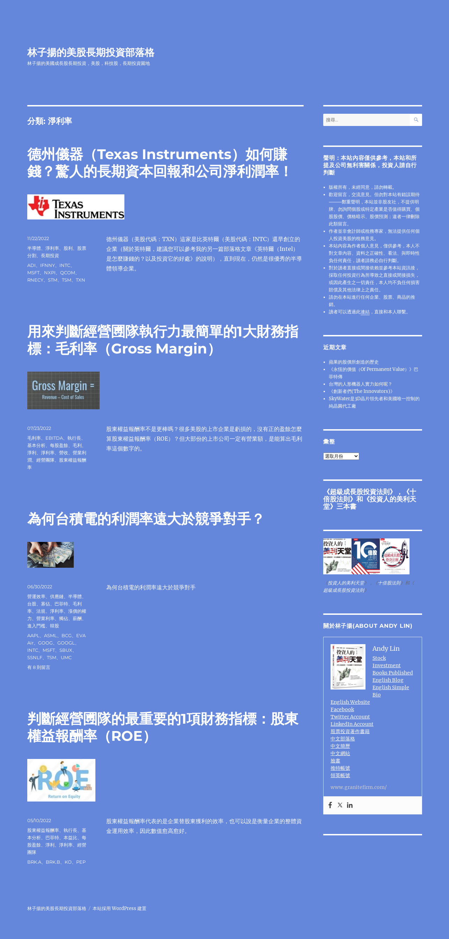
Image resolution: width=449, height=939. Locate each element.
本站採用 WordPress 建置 (119, 908)
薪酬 (77, 618)
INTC (64, 265)
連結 (365, 312)
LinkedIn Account (352, 724)
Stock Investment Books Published (392, 665)
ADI (31, 265)
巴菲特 (61, 603)
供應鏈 (57, 596)
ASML (50, 635)
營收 (63, 452)
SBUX (65, 650)
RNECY (35, 280)
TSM (66, 280)
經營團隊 (45, 460)
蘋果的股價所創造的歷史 (354, 362)
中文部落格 (343, 739)
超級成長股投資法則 (360, 491)
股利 (68, 248)
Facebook (342, 709)
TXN (80, 280)
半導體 (34, 248)
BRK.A (34, 862)
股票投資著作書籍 (350, 731)
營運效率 (36, 596)
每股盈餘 (59, 445)
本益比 (70, 837)
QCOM (67, 272)
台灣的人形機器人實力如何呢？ (360, 384)
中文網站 (340, 753)
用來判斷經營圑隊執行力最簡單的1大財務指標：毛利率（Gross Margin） (162, 340)
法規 (40, 611)
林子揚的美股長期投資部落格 (90, 52)
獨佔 (63, 618)
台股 (31, 603)
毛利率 (34, 438)
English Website (350, 702)
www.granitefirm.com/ (359, 787)
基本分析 (36, 445)
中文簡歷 (340, 746)
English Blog (388, 680)
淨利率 (52, 248)
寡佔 (45, 603)
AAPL (33, 635)
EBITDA (54, 438)
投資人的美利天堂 (369, 503)
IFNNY (47, 265)
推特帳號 (340, 768)
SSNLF (34, 657)
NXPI (50, 272)
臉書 (335, 761)
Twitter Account (350, 717)
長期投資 (50, 255)
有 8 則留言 (38, 667)
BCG (66, 635)
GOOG (45, 643)
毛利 (77, 445)
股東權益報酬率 (43, 830)
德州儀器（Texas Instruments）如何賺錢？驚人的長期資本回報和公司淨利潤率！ (160, 163)
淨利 (31, 452)
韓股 (54, 625)
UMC (66, 657)
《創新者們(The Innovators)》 (362, 391)
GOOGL (66, 643)
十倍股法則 (389, 583)
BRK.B (53, 862)
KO (68, 862)
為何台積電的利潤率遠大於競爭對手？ (146, 518)
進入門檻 (36, 625)
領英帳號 (340, 775)
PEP (81, 862)
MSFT (33, 272)
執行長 (74, 438)
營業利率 (45, 618)
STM (52, 280)
